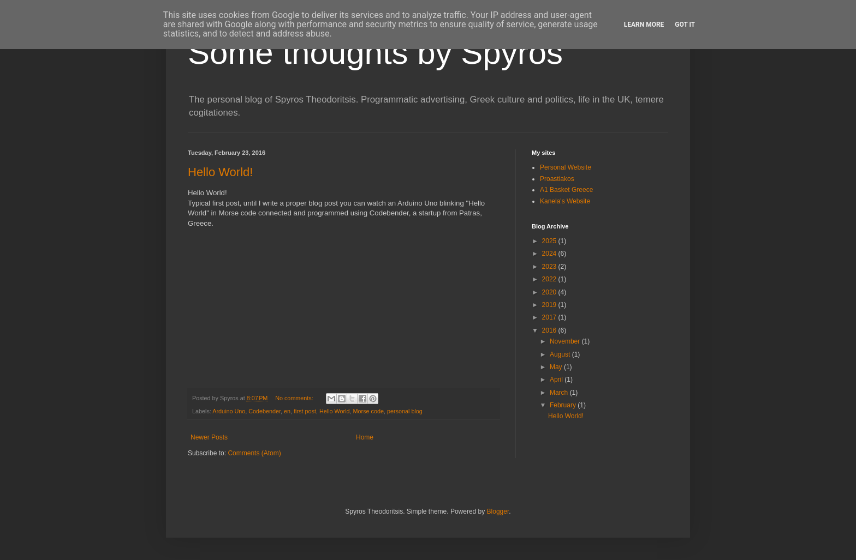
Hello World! (220, 172)
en (287, 411)
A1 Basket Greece (566, 190)
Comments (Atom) (254, 453)
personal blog (405, 411)
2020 (550, 292)
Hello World (334, 411)
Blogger (498, 511)
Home (364, 437)
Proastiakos (557, 179)
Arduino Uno (228, 411)
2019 (550, 305)
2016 (550, 330)
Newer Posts (209, 437)
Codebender (264, 411)
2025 (550, 241)
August (561, 354)
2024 (550, 253)
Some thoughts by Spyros (375, 52)
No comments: (295, 398)
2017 (550, 317)
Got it (685, 24)
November (566, 341)
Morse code (368, 411)
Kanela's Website (565, 201)
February (564, 405)
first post (305, 411)
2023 (550, 266)
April (557, 379)
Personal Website (565, 167)
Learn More (644, 24)
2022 (550, 279)
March (560, 392)
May (557, 367)
